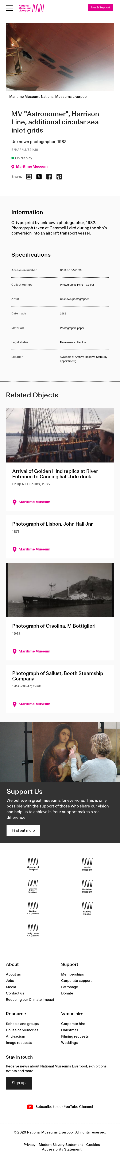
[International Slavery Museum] (33, 886)
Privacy (29, 1145)
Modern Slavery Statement (61, 1145)
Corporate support (76, 981)
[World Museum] (87, 864)
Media (11, 987)
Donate (67, 993)
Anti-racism (15, 1036)
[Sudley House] (87, 909)
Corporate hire (73, 1024)
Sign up (19, 1083)
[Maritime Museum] (87, 886)
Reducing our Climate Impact (30, 1000)
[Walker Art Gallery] (33, 909)
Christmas (69, 1030)
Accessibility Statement (62, 1149)
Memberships (72, 974)
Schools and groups (22, 1024)
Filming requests (75, 1036)
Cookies (93, 1145)
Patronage (69, 987)
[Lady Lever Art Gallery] (33, 931)
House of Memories (22, 1030)
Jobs (10, 981)
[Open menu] (9, 8)
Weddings (69, 1043)
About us (13, 974)
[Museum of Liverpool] (33, 864)
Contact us (15, 993)
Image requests (19, 1043)
